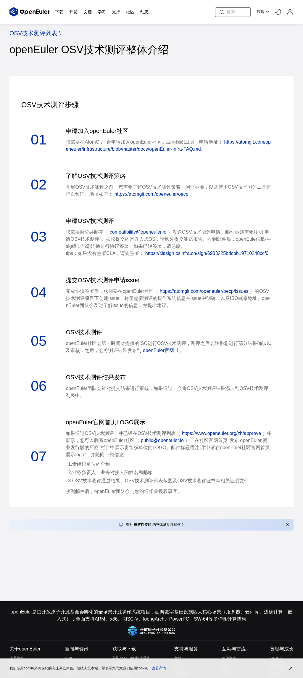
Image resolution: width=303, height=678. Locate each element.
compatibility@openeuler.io (138, 231)
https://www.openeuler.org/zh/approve (221, 433)
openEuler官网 (158, 350)
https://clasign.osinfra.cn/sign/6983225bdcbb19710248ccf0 (206, 253)
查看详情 (159, 668)
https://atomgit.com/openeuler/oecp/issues (204, 291)
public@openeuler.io (162, 440)
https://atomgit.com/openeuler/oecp (151, 194)
